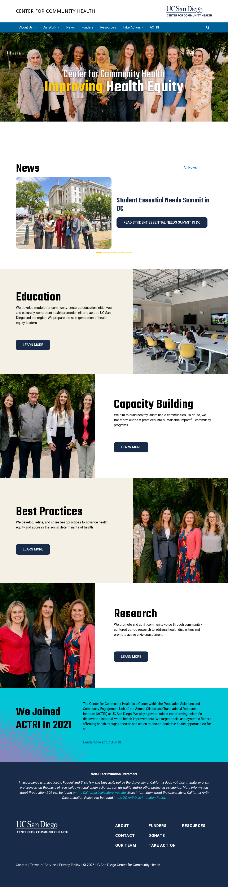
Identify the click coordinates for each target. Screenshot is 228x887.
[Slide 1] (99, 252)
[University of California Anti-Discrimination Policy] (139, 798)
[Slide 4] (121, 252)
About (122, 826)
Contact (125, 835)
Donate (157, 835)
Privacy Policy (69, 865)
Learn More (33, 345)
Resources (108, 27)
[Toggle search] (207, 27)
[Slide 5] (129, 252)
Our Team (125, 845)
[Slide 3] (114, 252)
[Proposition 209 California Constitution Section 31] (99, 793)
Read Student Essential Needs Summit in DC (162, 222)
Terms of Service (43, 865)
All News (190, 168)
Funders (87, 27)
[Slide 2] (106, 252)
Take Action (162, 845)
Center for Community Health (55, 11)
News (70, 27)
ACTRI (154, 27)
